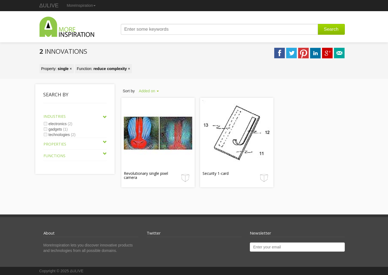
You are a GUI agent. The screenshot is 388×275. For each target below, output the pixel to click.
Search (331, 29)
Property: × (56, 69)
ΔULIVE (49, 5)
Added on (149, 91)
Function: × (103, 69)
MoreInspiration (81, 5)
